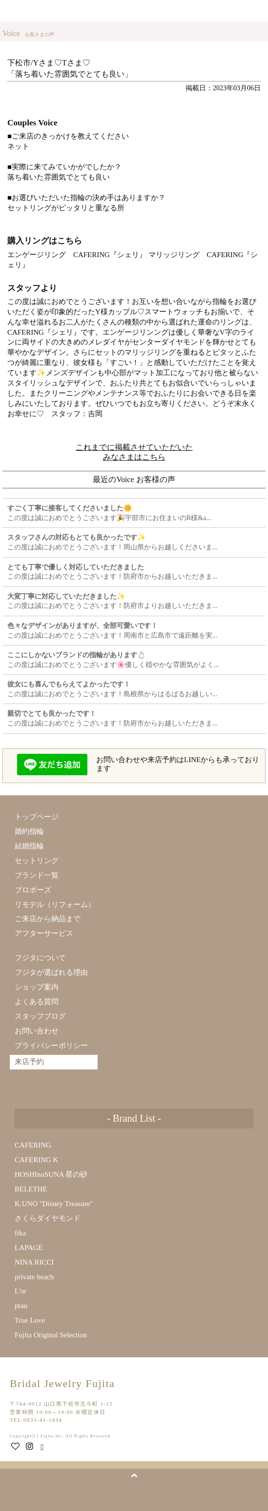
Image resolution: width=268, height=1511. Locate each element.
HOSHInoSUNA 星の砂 (51, 1174)
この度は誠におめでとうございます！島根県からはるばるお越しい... (112, 689)
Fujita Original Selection (51, 1335)
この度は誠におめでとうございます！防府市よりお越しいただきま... (112, 601)
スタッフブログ (40, 1016)
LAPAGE (29, 1247)
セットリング (37, 861)
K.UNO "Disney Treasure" (54, 1204)
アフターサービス (44, 933)
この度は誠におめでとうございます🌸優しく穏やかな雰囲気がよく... (113, 659)
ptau (21, 1306)
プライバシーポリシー (51, 1045)
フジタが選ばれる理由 (51, 972)
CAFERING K (36, 1160)
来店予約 (232, 10)
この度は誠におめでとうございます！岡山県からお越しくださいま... (112, 542)
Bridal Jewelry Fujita (41, 11)
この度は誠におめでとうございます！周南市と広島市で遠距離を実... (112, 630)
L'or (20, 1291)
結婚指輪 (29, 846)
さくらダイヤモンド (48, 1218)
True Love (30, 1320)
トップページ (37, 817)
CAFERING (33, 1145)
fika (20, 1233)
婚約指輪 (29, 831)
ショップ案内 (37, 987)
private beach (34, 1277)
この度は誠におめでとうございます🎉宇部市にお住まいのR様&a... (109, 513)
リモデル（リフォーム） (55, 904)
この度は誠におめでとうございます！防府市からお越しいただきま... (112, 572)
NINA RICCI (34, 1262)
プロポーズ (33, 890)
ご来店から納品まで (48, 919)
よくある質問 (37, 1002)
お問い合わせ (37, 1031)
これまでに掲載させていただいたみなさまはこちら (134, 452)
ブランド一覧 (37, 875)
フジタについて (40, 958)
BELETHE (31, 1189)
